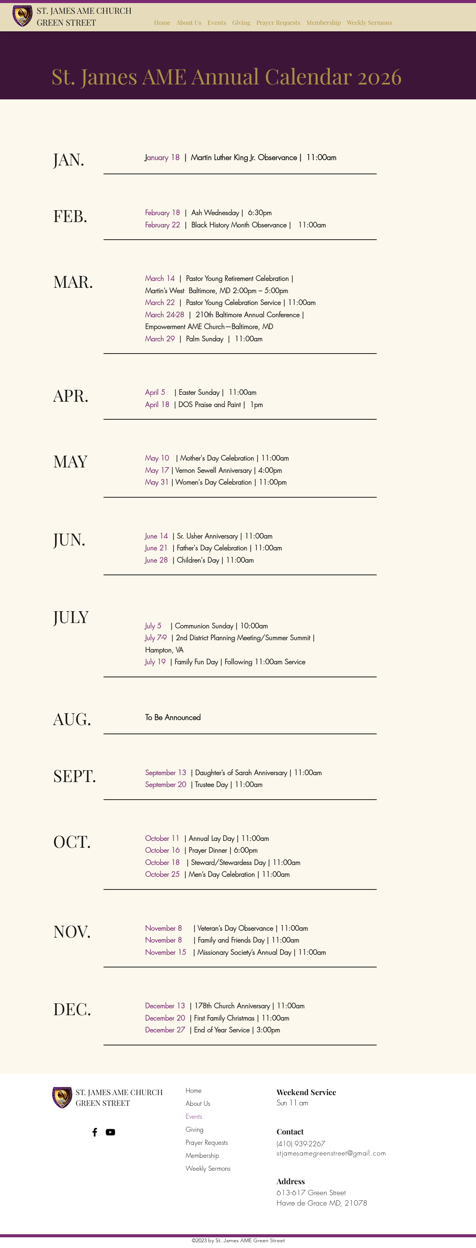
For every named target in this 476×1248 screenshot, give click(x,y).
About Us (198, 1103)
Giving (195, 1129)
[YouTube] (110, 1132)
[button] (216, 19)
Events (194, 1116)
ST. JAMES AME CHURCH (84, 10)
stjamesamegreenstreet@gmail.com (331, 1152)
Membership (202, 1155)
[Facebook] (94, 1132)
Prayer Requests (207, 1142)
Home (194, 1090)
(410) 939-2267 (301, 1143)
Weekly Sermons (207, 1168)
